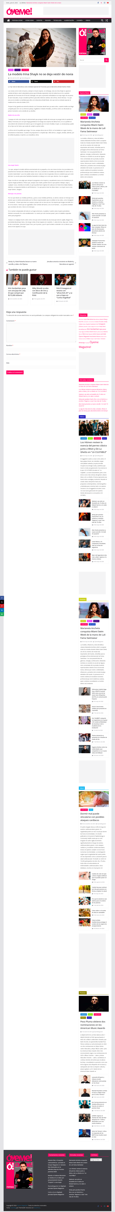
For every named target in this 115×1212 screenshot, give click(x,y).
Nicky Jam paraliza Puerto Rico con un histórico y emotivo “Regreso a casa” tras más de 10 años (98, 202)
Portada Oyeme (17, 20)
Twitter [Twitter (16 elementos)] (98, 338)
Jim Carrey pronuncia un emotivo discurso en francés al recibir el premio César (99, 1105)
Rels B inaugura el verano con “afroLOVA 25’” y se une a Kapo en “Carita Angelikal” (64, 293)
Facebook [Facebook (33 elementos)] (93, 324)
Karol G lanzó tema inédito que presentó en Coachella (99, 708)
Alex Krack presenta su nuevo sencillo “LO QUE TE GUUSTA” (99, 215)
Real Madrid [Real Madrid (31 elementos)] (93, 336)
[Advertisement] (76, 11)
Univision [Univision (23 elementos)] (103, 339)
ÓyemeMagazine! (26, 78)
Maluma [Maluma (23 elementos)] (106, 331)
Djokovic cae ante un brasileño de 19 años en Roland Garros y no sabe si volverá (99, 504)
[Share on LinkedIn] (2, 610)
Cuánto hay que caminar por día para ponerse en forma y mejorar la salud (99, 889)
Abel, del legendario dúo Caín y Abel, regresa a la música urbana (99, 557)
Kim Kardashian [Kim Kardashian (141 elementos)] (93, 329)
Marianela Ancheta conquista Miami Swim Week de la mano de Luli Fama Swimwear (92, 126)
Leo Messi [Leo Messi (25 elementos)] (86, 331)
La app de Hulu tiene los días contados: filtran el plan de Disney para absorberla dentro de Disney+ (99, 229)
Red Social (92, 117)
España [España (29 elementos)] (88, 324)
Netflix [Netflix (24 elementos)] (94, 334)
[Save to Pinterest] (63, 81)
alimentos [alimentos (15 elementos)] (81, 319)
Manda (50, 1175)
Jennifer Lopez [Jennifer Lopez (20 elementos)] (87, 326)
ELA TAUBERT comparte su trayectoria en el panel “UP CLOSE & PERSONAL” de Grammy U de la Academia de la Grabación (99, 723)
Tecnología (57, 20)
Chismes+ (80, 20)
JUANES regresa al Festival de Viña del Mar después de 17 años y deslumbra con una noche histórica (99, 1119)
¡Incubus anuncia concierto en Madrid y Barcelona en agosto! (61, 263)
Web (7, 363)
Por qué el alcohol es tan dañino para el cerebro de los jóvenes (99, 901)
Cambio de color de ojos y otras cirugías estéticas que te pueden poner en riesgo (99, 876)
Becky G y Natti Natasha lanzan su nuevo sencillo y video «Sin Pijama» (21, 263)
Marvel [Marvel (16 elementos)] (80, 334)
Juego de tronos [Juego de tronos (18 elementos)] (95, 326)
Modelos (17, 70)
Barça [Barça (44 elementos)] (105, 319)
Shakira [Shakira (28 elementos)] (88, 339)
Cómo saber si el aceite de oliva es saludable (99, 911)
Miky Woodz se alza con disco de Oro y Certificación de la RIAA (40, 291)
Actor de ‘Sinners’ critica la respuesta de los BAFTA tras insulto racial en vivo (99, 1134)
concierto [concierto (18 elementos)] (86, 321)
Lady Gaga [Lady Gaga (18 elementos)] (81, 331)
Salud (90, 809)
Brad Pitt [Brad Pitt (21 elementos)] (81, 321)
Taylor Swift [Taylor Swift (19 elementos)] (94, 338)
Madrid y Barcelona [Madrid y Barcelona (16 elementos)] (98, 331)
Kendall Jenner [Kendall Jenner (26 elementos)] (83, 329)
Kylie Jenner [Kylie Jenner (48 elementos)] (102, 329)
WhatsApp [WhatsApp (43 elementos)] (82, 342)
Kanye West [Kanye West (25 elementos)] (102, 326)
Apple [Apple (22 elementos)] (85, 319)
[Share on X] (41, 81)
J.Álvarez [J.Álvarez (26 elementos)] (81, 326)
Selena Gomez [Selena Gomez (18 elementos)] (82, 338)
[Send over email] (2, 614)
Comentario (11, 321)
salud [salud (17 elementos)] (102, 336)
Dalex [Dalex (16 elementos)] (84, 324)
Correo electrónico (13, 354)
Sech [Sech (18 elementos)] (105, 336)
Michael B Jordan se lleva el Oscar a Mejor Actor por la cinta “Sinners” (99, 1092)
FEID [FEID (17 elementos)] (97, 324)
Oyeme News (29, 20)
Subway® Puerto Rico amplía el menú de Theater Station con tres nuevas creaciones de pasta (99, 244)
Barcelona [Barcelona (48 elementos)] (90, 319)
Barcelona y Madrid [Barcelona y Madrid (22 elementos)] (99, 319)
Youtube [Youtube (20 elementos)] (87, 342)
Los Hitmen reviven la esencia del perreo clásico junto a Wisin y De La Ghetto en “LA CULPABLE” (99, 186)
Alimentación (69, 20)
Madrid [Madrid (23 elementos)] (92, 331)
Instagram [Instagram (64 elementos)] (101, 324)
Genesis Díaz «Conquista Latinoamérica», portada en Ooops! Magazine (56, 1162)
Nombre (9, 345)
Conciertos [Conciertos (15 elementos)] (91, 321)
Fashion (48, 20)
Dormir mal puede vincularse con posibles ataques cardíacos (92, 817)
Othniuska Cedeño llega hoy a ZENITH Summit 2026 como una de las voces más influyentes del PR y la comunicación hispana (99, 694)
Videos (88, 20)
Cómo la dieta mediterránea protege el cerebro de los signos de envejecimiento (99, 923)
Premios (83, 1017)
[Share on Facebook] (18, 81)
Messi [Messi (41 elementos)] (84, 334)
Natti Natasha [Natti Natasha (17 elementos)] (89, 334)
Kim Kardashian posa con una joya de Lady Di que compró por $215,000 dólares (17, 291)
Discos (90, 438)
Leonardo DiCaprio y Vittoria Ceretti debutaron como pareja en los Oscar (99, 1080)
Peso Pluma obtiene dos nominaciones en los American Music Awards (92, 1025)
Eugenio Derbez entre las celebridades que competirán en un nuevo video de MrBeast (99, 750)
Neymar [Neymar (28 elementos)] (98, 334)
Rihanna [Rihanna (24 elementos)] (99, 336)
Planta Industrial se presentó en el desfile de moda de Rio (99, 737)
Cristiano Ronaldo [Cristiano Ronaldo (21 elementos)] (99, 321)
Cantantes (83, 438)
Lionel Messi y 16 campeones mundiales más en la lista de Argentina (99, 544)
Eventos (39, 20)
